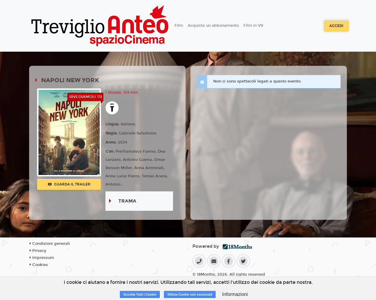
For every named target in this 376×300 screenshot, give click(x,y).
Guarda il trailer (69, 184)
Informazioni (235, 294)
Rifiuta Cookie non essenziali (189, 294)
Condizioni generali (50, 243)
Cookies (39, 264)
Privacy (38, 250)
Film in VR (253, 25)
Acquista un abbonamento (213, 25)
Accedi (336, 26)
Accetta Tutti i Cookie (139, 294)
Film (178, 25)
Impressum (42, 257)
